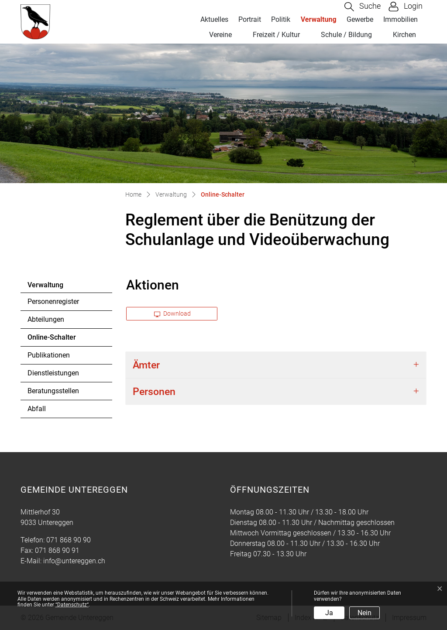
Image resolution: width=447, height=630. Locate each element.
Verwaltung (319, 19)
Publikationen (49, 355)
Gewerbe (360, 19)
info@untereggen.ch (74, 561)
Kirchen (404, 35)
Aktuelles (214, 19)
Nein (364, 613)
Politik (280, 19)
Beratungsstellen (53, 391)
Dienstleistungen (53, 373)
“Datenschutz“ (72, 605)
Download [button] (172, 313)
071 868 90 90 (68, 540)
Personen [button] (154, 391)
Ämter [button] (146, 365)
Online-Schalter (51, 339)
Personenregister (53, 301)
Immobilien (400, 19)
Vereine (220, 35)
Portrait (249, 19)
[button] (362, 7)
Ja (329, 613)
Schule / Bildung (346, 35)
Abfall (37, 409)
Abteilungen (46, 319)
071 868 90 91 (57, 550)
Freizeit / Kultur (276, 35)
